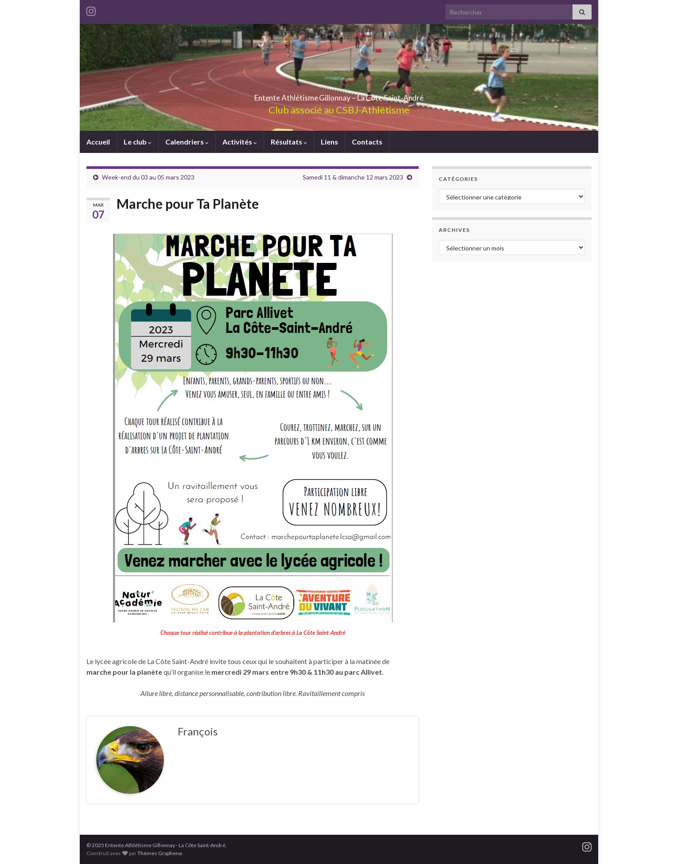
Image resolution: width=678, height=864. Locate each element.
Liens (329, 141)
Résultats (289, 141)
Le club (138, 141)
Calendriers (187, 141)
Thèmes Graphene (159, 853)
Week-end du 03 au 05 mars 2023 (148, 177)
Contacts (367, 141)
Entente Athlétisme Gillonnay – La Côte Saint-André (339, 95)
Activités (239, 141)
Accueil (98, 141)
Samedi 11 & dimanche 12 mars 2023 (353, 177)
